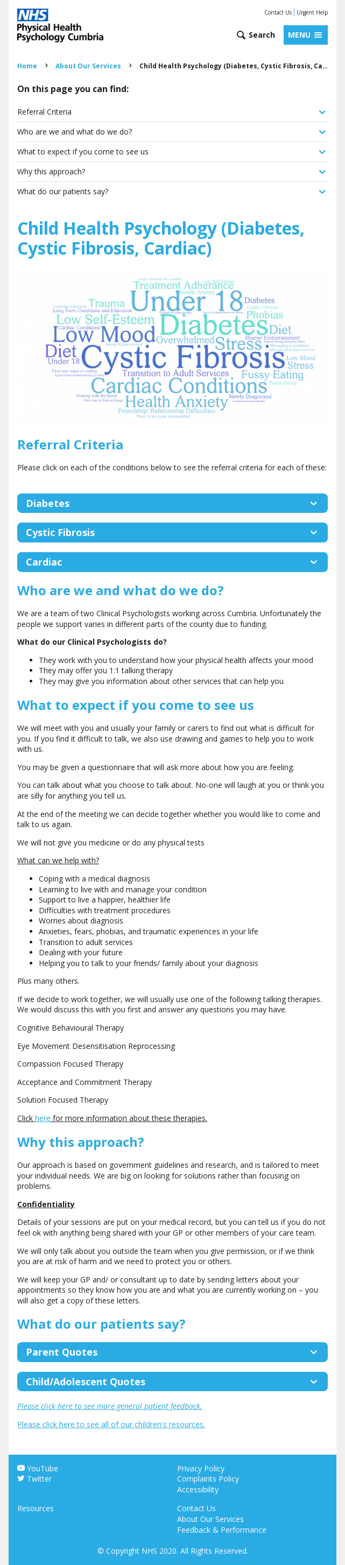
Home (27, 66)
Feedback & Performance (221, 1530)
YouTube (37, 1468)
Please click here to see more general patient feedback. (109, 1406)
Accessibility (198, 1489)
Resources (35, 1508)
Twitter (34, 1479)
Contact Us (278, 12)
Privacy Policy (200, 1468)
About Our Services (88, 66)
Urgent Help (312, 12)
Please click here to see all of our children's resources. (111, 1424)
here (43, 1118)
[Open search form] (255, 35)
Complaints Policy (208, 1479)
